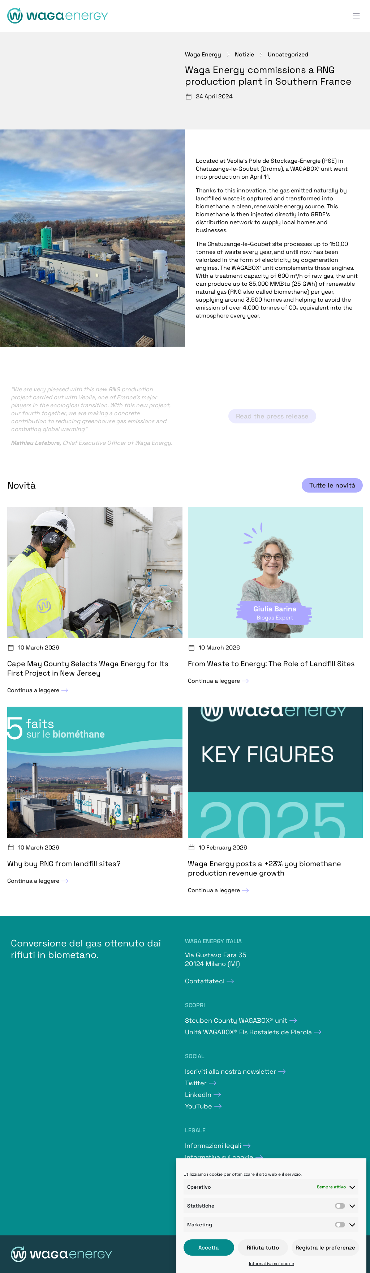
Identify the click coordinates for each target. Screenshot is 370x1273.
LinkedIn (198, 1094)
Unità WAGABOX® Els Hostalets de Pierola (248, 1032)
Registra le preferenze (325, 1247)
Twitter (196, 1083)
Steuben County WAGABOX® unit (236, 1020)
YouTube (198, 1106)
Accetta (208, 1247)
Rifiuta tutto (263, 1247)
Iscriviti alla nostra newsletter (230, 1071)
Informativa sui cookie (271, 1263)
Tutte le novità (332, 485)
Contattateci (204, 981)
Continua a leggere (38, 690)
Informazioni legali (213, 1145)
